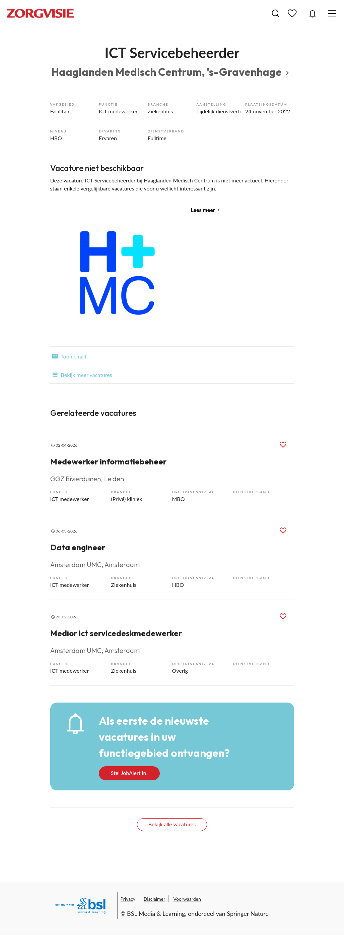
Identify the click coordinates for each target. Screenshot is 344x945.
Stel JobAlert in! (129, 773)
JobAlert (312, 13)
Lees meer (203, 210)
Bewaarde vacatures (293, 13)
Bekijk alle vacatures (172, 824)
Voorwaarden (187, 899)
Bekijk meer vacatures (81, 374)
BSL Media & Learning (156, 913)
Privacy (128, 899)
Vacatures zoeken (275, 13)
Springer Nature (248, 913)
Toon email (68, 356)
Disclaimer (154, 899)
